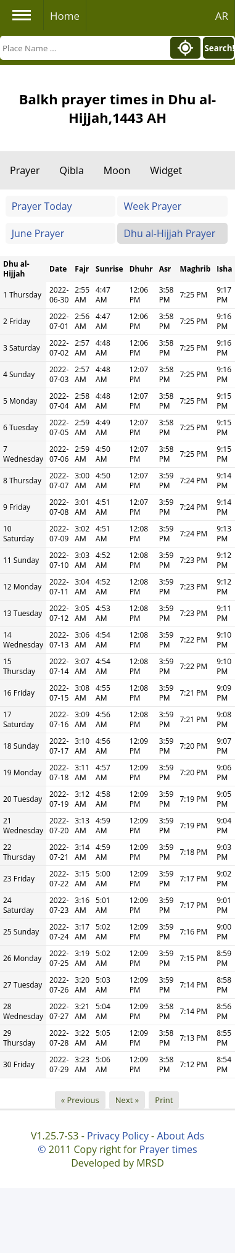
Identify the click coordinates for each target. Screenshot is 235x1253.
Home (65, 16)
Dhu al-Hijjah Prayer (169, 233)
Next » (127, 1099)
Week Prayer (152, 206)
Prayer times (168, 1149)
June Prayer (38, 233)
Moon (117, 170)
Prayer (25, 170)
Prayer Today (42, 206)
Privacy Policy (118, 1136)
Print (164, 1099)
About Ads (180, 1136)
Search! (219, 48)
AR (221, 16)
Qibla (72, 170)
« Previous (80, 1099)
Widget (166, 170)
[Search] (84, 48)
